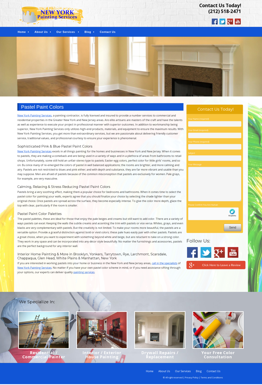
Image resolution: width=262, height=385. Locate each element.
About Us (41, 32)
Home (22, 32)
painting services (84, 273)
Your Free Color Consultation (218, 355)
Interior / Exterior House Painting (102, 355)
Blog (88, 32)
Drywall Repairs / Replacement (159, 355)
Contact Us (107, 32)
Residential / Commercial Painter (43, 355)
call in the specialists (164, 264)
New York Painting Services (34, 116)
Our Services (65, 32)
